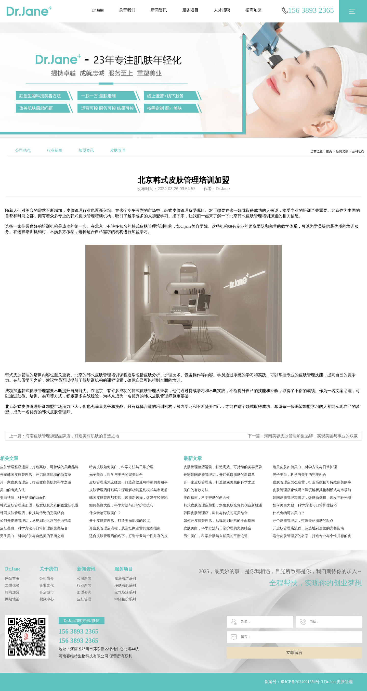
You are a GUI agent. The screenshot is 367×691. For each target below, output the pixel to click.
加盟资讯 (86, 150)
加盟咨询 (84, 592)
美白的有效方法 (12, 490)
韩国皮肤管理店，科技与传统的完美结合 (32, 513)
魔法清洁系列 (125, 578)
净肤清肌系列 (125, 585)
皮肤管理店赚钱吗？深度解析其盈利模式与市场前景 (128, 490)
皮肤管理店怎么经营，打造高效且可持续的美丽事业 (128, 482)
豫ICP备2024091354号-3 (302, 682)
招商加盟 (253, 10)
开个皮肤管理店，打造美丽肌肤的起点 (119, 521)
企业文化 (47, 585)
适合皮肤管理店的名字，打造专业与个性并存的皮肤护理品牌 (128, 536)
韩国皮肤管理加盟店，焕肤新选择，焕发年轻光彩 (128, 498)
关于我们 (127, 10)
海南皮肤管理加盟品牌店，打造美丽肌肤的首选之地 (72, 436)
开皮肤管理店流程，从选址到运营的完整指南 (125, 528)
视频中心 (47, 599)
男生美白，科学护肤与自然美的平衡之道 (32, 536)
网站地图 (12, 599)
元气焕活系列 (125, 592)
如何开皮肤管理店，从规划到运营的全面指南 (35, 521)
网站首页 (12, 578)
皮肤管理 (117, 150)
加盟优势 (12, 585)
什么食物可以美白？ (105, 513)
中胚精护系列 (125, 599)
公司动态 (23, 150)
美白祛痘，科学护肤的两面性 (23, 498)
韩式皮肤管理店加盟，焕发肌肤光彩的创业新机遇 (39, 505)
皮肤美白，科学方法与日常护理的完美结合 (34, 528)
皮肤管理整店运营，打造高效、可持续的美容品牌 (39, 467)
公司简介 (47, 578)
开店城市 (47, 592)
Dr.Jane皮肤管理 (338, 682)
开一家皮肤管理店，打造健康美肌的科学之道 (35, 482)
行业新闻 (54, 150)
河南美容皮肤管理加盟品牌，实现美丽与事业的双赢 (311, 436)
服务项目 (190, 10)
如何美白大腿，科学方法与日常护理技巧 (121, 505)
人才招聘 (222, 10)
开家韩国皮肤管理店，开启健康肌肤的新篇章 (35, 475)
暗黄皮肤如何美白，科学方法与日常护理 (121, 467)
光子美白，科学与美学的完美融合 (116, 475)
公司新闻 (84, 578)
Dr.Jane (97, 10)
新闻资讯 (159, 10)
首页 (329, 151)
